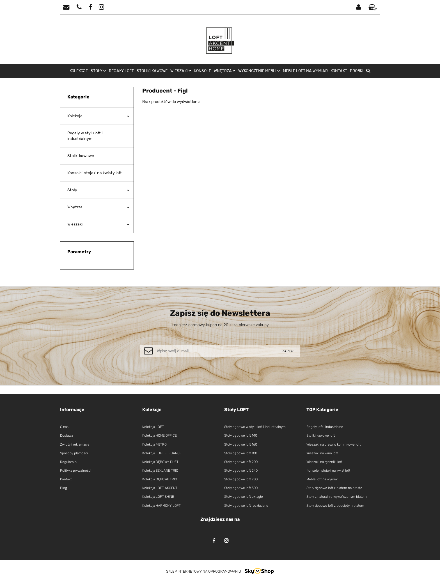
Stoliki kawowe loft (320, 435)
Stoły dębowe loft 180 (240, 453)
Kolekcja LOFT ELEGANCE (162, 453)
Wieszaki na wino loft (322, 453)
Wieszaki (180, 70)
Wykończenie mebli (259, 70)
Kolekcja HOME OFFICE (159, 435)
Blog (63, 488)
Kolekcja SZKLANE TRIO (160, 471)
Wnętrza (224, 70)
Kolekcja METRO (154, 444)
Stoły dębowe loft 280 (241, 479)
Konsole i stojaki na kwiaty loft (94, 172)
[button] (372, 7)
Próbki (356, 70)
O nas (64, 427)
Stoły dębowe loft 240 (241, 471)
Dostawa (66, 435)
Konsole (202, 70)
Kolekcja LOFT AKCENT (159, 488)
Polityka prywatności (75, 471)
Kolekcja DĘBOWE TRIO (159, 479)
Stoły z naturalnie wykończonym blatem (336, 497)
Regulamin (68, 462)
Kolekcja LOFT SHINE (158, 497)
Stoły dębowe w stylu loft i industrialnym (255, 427)
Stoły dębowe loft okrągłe (243, 497)
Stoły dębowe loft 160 (240, 444)
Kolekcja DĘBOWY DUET (160, 462)
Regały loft (121, 70)
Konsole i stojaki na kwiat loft (328, 471)
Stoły (98, 70)
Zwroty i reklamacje (75, 444)
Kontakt (339, 70)
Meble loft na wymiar (305, 70)
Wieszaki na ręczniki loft (324, 462)
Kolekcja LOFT (153, 427)
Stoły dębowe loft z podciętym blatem (335, 506)
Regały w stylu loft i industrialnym (84, 135)
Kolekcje (79, 70)
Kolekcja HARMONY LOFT (161, 506)
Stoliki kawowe (152, 70)
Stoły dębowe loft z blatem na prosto (334, 488)
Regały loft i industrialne (324, 427)
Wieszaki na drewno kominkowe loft (333, 444)
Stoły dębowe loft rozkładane (246, 506)
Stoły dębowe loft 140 (240, 435)
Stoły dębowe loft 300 (241, 488)
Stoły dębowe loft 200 (241, 462)
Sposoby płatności (74, 453)
